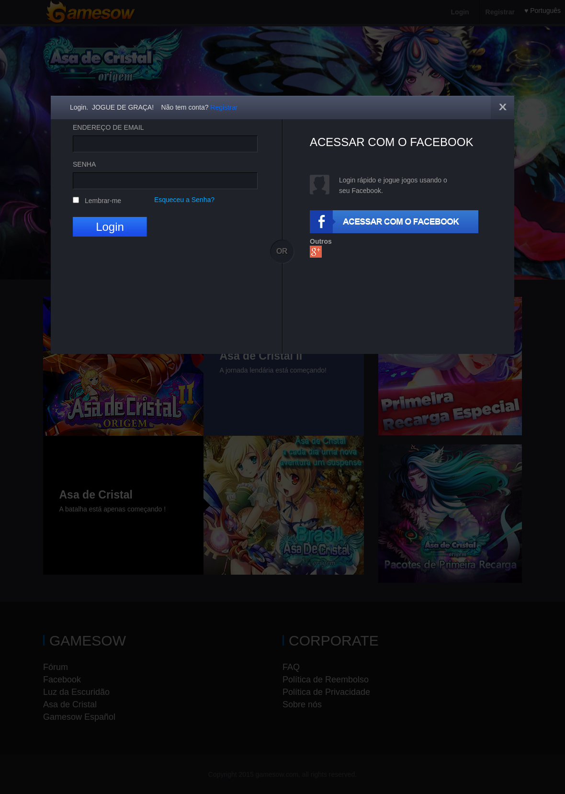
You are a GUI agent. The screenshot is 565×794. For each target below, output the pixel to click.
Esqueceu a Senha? (184, 200)
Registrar (223, 107)
